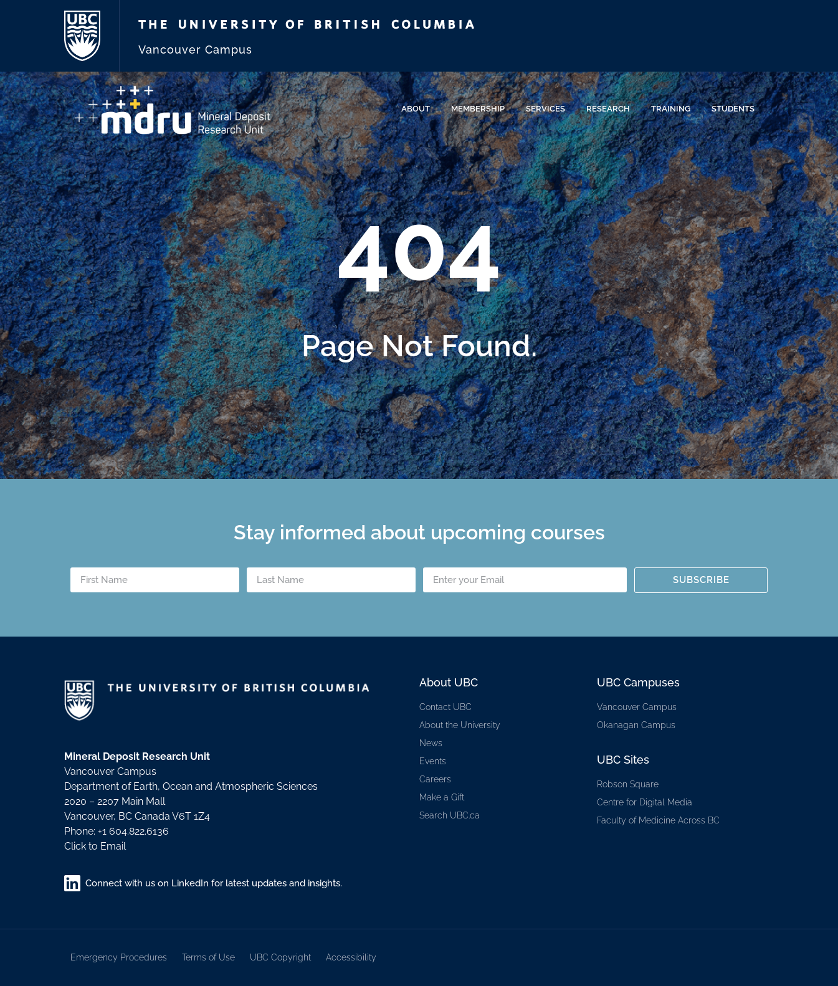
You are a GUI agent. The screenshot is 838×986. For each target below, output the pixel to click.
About (418, 109)
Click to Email (95, 846)
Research (611, 109)
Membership (481, 109)
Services (548, 109)
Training (674, 109)
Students (736, 109)
